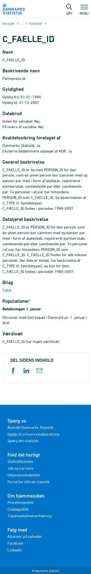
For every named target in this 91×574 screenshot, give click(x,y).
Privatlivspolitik (20, 502)
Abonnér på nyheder (25, 536)
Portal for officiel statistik (29, 482)
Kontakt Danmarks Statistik (30, 427)
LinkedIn (15, 550)
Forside (8, 23)
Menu (84, 11)
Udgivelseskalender (24, 475)
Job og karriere (20, 468)
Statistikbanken (20, 461)
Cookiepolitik (18, 509)
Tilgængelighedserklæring (29, 516)
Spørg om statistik (23, 441)
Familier (35, 23)
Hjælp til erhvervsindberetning (33, 434)
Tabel (6, 290)
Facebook (15, 543)
